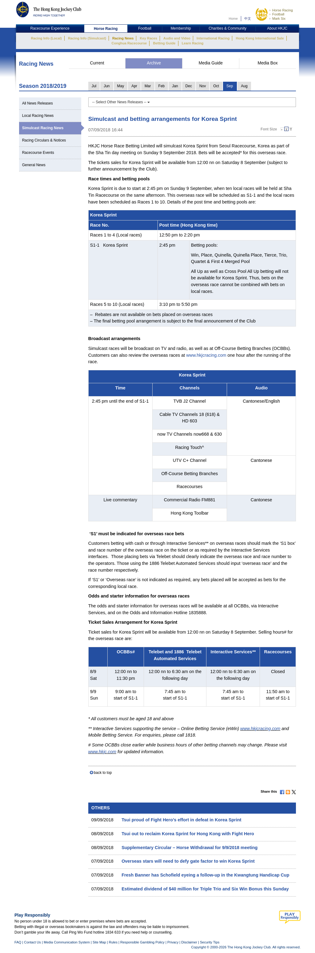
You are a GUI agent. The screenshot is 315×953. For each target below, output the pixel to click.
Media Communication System (67, 942)
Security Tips (209, 942)
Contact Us (32, 942)
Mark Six (278, 18)
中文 (247, 18)
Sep (229, 86)
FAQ (17, 942)
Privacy (172, 942)
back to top (103, 772)
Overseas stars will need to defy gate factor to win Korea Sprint (188, 861)
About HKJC (277, 28)
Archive (154, 63)
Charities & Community (227, 28)
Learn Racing (193, 43)
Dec (188, 86)
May (120, 86)
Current (97, 63)
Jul (94, 86)
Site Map (99, 942)
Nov (202, 86)
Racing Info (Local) (46, 38)
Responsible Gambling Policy (142, 942)
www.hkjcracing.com (206, 355)
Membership (181, 28)
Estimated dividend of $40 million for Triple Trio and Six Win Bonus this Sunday (205, 888)
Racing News (123, 38)
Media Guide (211, 63)
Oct (216, 86)
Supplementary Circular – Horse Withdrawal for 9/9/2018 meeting (189, 847)
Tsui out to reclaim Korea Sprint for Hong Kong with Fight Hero (188, 833)
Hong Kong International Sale (260, 38)
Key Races (148, 38)
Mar (148, 86)
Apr (134, 86)
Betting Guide (164, 43)
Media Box (267, 63)
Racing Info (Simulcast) (87, 38)
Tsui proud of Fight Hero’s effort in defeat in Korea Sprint (181, 819)
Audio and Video (176, 38)
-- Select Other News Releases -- (121, 102)
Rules (113, 942)
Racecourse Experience (49, 28)
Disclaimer (189, 942)
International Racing (213, 38)
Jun (107, 86)
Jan (175, 86)
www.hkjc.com (102, 751)
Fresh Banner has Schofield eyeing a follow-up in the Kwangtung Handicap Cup (205, 875)
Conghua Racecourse (129, 43)
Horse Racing (282, 10)
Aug (244, 86)
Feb (161, 86)
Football (278, 14)
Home (233, 18)
